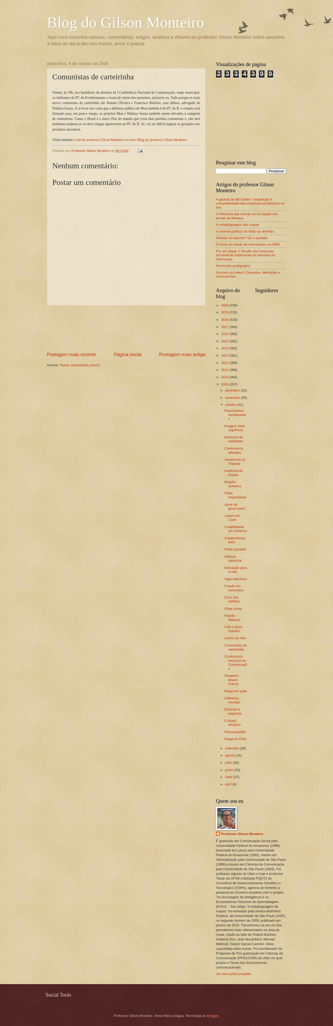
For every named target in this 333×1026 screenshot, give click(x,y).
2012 (225, 363)
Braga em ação (235, 691)
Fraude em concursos (234, 588)
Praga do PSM (235, 739)
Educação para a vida (235, 570)
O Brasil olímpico (232, 723)
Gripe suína (233, 609)
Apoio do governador (234, 506)
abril (228, 784)
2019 (225, 312)
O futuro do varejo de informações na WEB (248, 244)
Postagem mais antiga (182, 354)
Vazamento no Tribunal (235, 461)
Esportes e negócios (233, 711)
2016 (225, 334)
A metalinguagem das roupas (237, 225)
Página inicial (127, 354)
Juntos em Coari (232, 518)
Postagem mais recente (71, 354)
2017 (225, 327)
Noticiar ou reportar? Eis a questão (242, 238)
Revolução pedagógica (233, 266)
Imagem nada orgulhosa (234, 428)
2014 (225, 348)
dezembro (233, 390)
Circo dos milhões (232, 599)
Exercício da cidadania (233, 439)
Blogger (213, 1016)
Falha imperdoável (235, 495)
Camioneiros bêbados (233, 450)
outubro (231, 405)
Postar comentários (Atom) (80, 365)
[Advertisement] (126, 328)
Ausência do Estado (233, 473)
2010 (225, 377)
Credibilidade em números (235, 529)
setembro (232, 748)
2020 (225, 305)
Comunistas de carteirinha (235, 647)
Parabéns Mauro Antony (231, 680)
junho (229, 770)
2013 (225, 355)
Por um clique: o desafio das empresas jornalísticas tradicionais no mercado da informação (245, 255)
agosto (230, 755)
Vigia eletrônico (235, 579)
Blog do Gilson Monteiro (125, 22)
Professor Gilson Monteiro (242, 834)
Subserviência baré (234, 540)
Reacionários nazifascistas (235, 415)
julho (229, 763)
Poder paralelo (235, 549)
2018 (225, 320)
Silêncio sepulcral (233, 558)
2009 (225, 384)
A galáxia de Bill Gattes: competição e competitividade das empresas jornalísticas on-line (251, 203)
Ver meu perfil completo (233, 974)
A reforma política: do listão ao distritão (245, 231)
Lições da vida (235, 638)
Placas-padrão (235, 732)
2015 (225, 341)
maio (229, 777)
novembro (233, 398)
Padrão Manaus (232, 617)
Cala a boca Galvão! (233, 629)
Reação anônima (232, 484)
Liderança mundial (232, 700)
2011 (225, 370)
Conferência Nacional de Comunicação (235, 662)
